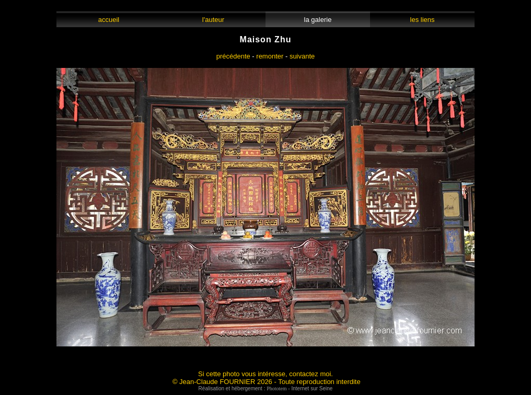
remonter (269, 56)
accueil (108, 20)
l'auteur (213, 20)
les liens (422, 20)
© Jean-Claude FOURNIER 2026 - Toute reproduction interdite (266, 382)
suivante (302, 56)
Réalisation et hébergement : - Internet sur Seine (266, 388)
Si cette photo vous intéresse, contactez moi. (265, 374)
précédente (233, 56)
